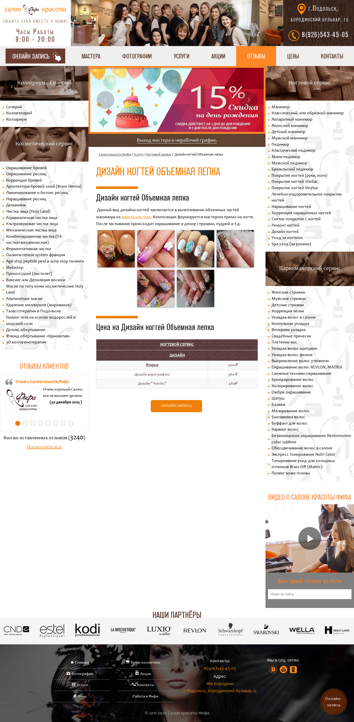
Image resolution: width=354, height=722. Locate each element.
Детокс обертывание (26, 330)
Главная (82, 663)
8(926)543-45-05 (325, 34)
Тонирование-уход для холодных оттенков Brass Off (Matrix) (303, 464)
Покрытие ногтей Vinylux (295, 188)
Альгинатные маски (24, 299)
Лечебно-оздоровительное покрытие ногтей (307, 197)
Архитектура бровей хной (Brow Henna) (43, 187)
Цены (293, 56)
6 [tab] (55, 423)
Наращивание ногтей (291, 207)
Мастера (91, 56)
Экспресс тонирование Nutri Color (303, 455)
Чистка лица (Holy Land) (28, 212)
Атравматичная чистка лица (31, 218)
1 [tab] (17, 423)
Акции (218, 56)
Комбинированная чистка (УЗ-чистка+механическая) (34, 240)
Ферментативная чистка (28, 249)
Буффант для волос (290, 424)
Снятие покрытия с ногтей (296, 219)
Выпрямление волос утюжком (300, 361)
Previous (105, 100)
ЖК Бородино (220, 688)
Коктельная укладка (290, 324)
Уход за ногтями (287, 238)
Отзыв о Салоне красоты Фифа (42, 382)
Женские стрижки (288, 293)
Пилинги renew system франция (35, 255)
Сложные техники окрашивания (301, 374)
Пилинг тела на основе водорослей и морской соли (41, 321)
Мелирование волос (291, 411)
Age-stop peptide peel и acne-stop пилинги (45, 261)
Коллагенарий (19, 113)
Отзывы (256, 56)
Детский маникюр (288, 132)
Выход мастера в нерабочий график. (177, 140)
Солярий (14, 107)
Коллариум (16, 120)
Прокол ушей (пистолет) (29, 274)
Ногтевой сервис (158, 155)
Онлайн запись (176, 406)
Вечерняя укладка (288, 330)
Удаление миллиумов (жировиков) (38, 305)
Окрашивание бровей (26, 168)
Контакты (145, 685)
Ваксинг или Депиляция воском (35, 280)
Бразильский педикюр (292, 169)
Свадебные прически (291, 336)
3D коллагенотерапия (26, 342)
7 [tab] (63, 423)
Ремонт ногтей (285, 226)
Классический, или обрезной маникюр (308, 113)
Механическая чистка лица (31, 230)
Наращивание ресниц (26, 199)
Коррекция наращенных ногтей (301, 213)
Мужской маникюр (289, 138)
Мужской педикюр (289, 163)
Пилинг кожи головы (291, 473)
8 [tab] (70, 423)
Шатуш (278, 399)
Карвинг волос (285, 430)
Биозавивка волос (288, 417)
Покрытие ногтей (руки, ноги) (299, 176)
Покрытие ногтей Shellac (295, 182)
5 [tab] (48, 423)
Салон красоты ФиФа (115, 155)
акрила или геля (136, 217)
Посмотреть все (44, 447)
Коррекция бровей (24, 181)
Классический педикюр (293, 151)
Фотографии (137, 56)
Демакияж (16, 205)
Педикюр (280, 145)
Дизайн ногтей (285, 232)
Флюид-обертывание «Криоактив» (38, 336)
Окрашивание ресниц (26, 174)
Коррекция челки (288, 311)
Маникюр (281, 107)
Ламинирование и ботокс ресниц (37, 193)
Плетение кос (284, 342)
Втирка (152, 365)
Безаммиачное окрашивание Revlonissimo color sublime (311, 439)
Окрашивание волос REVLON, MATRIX (307, 367)
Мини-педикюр (286, 157)
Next (248, 100)
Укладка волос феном (292, 355)
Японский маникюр (290, 126)
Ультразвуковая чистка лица (32, 224)
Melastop (14, 268)
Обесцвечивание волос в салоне (302, 448)
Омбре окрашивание (291, 392)
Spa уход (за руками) (291, 244)
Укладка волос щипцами (294, 349)
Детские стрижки (288, 305)
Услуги (181, 56)
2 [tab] (25, 423)
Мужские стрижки (289, 299)
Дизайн (177, 356)
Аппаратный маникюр (292, 120)
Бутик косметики (145, 663)
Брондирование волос (293, 380)
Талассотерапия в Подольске (33, 311)
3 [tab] (32, 423)
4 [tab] (40, 423)
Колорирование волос (293, 386)
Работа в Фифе (145, 696)
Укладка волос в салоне (294, 318)
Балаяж (278, 405)
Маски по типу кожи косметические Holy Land (44, 290)
